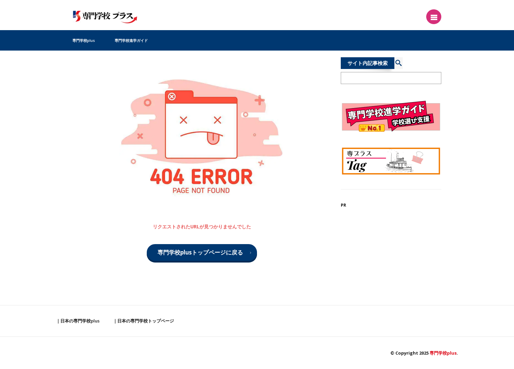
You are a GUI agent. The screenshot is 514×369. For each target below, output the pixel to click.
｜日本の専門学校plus (78, 321)
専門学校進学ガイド (131, 40)
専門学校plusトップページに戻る (200, 252)
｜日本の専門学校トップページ (143, 321)
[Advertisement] (391, 262)
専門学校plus (83, 40)
